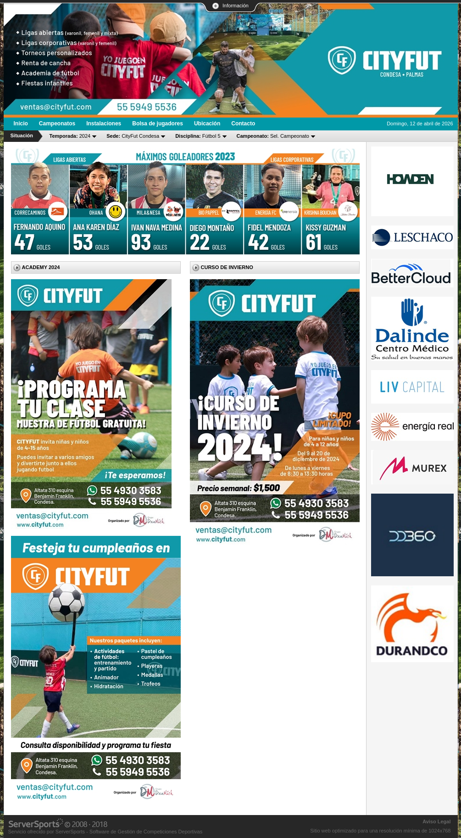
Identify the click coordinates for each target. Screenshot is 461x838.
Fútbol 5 (197, 136)
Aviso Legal (436, 821)
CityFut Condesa (132, 136)
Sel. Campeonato (273, 136)
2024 (70, 136)
